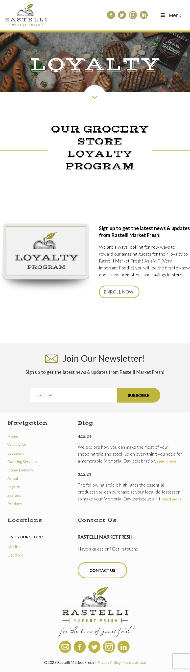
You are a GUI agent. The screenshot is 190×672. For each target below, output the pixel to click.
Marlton (14, 546)
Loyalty (13, 486)
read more (166, 461)
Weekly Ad (16, 444)
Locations (15, 453)
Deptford (15, 555)
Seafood (14, 495)
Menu (170, 15)
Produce (14, 503)
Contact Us (102, 570)
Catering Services (22, 461)
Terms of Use (134, 662)
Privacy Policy (108, 662)
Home (12, 436)
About (12, 478)
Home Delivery (20, 469)
